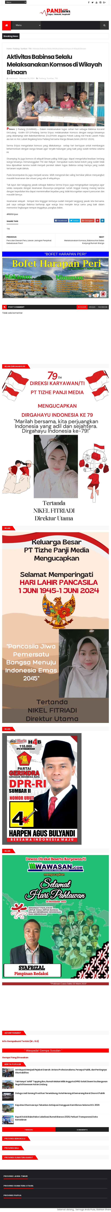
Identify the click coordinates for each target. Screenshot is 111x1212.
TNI (30, 48)
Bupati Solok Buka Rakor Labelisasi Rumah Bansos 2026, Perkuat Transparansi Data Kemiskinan (56, 1118)
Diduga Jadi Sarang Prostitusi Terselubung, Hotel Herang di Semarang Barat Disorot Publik (60, 1093)
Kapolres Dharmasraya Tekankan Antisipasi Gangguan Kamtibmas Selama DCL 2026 (57, 1105)
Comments (82, 1130)
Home (9, 48)
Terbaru (29, 1130)
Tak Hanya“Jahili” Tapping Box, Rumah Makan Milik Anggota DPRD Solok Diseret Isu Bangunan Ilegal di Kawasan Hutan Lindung (61, 1083)
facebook (102, 307)
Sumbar (24, 48)
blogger (82, 307)
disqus (92, 307)
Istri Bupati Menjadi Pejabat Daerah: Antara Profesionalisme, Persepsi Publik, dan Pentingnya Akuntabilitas (61, 1071)
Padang (16, 48)
